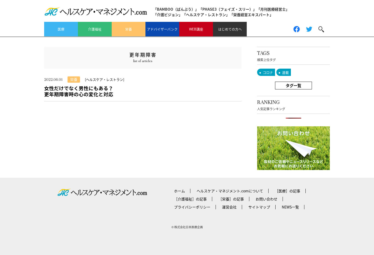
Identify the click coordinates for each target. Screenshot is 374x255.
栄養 (128, 29)
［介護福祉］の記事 (190, 198)
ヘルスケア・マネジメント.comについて (230, 190)
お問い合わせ (266, 198)
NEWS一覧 (290, 207)
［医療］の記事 (287, 190)
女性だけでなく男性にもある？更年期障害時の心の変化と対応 (78, 91)
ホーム (179, 190)
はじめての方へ (230, 29)
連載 (285, 72)
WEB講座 (196, 29)
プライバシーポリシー (192, 207)
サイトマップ (259, 207)
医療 (61, 29)
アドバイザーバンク (162, 29)
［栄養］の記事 (231, 198)
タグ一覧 (293, 85)
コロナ (268, 72)
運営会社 (229, 207)
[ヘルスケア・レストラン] (104, 79)
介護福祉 (95, 29)
